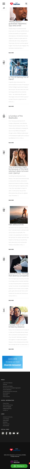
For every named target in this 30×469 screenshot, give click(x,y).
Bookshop (5, 422)
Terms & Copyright (7, 406)
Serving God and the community (10, 391)
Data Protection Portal (8, 405)
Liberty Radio (6, 420)
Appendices (5, 395)
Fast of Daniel (6, 425)
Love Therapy (6, 418)
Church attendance (7, 389)
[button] (26, 3)
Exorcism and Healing (7, 386)
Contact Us (5, 410)
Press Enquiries (6, 396)
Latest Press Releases (7, 382)
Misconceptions (6, 393)
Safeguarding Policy (7, 408)
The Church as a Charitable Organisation (12, 388)
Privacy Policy (6, 403)
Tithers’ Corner (6, 424)
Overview (5, 384)
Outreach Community (7, 417)
